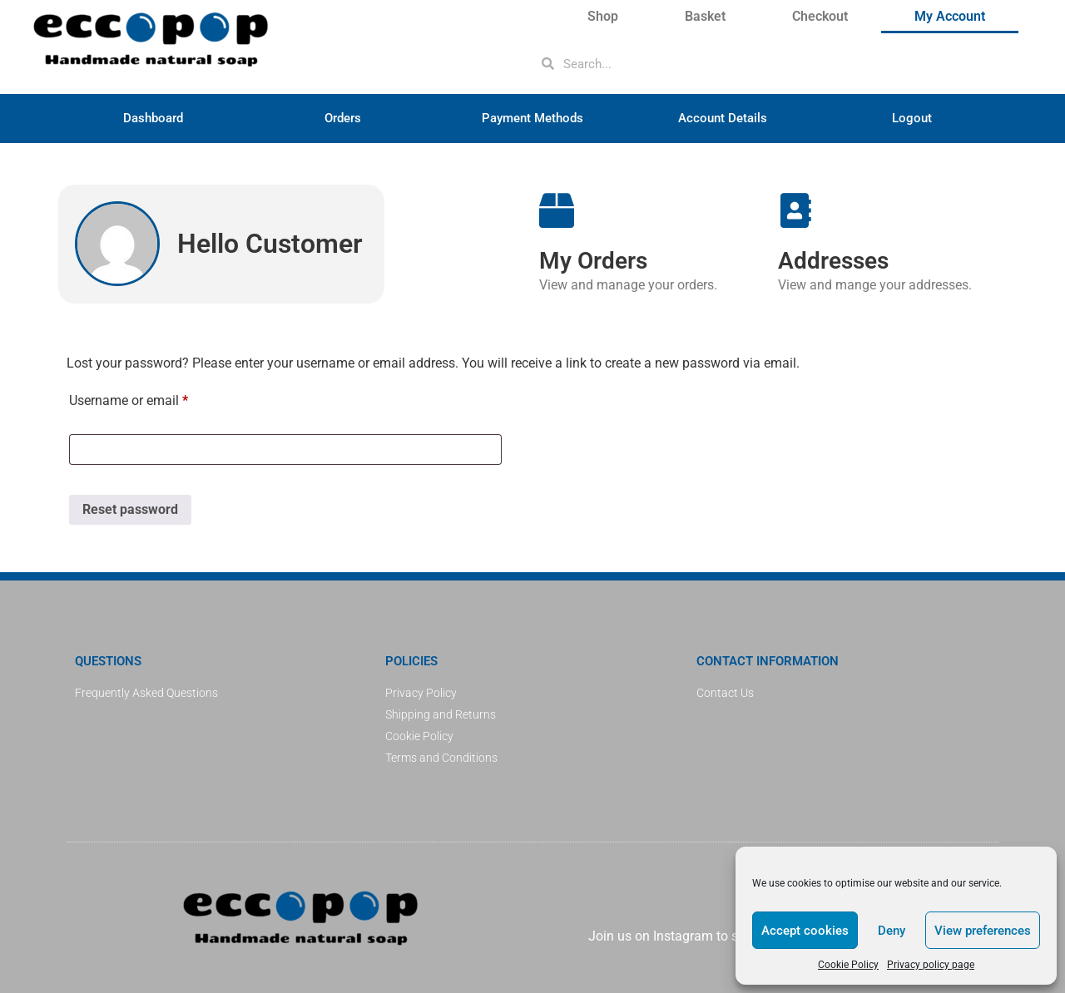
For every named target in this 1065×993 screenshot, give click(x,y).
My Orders (593, 260)
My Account (949, 16)
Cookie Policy (848, 965)
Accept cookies (805, 930)
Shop (602, 16)
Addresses (833, 260)
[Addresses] (795, 210)
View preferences (982, 930)
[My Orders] (556, 210)
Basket (705, 16)
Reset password (130, 509)
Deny (891, 930)
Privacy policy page (930, 965)
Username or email (154, 398)
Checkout (820, 16)
